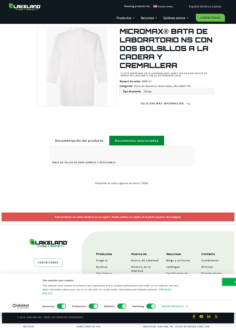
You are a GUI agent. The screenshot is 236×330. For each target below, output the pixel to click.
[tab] (79, 140)
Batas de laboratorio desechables (153, 86)
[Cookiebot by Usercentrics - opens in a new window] (21, 323)
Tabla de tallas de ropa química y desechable (84, 162)
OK (209, 299)
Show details (173, 323)
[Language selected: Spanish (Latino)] (204, 6)
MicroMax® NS (182, 86)
